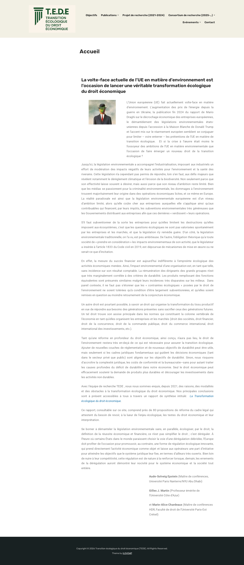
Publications (109, 15)
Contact (210, 22)
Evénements (191, 22)
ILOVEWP (127, 553)
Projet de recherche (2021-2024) (144, 15)
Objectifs (91, 15)
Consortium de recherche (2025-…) (190, 15)
